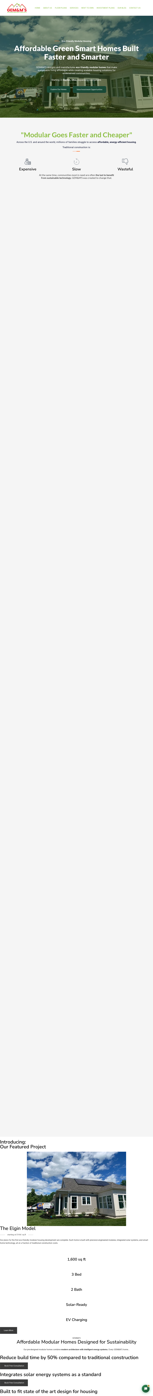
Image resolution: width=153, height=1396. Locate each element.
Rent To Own (87, 8)
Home (37, 8)
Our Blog (122, 8)
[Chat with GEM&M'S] (146, 1389)
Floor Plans (61, 8)
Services (74, 8)
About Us (47, 8)
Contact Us (134, 8)
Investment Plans (106, 8)
